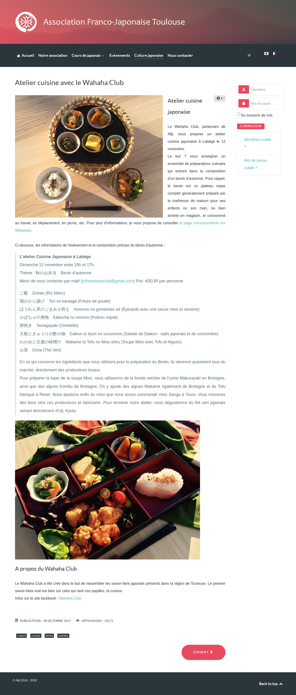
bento (49, 635)
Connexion (251, 126)
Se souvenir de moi (256, 115)
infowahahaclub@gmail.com (107, 281)
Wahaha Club (70, 598)
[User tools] (219, 98)
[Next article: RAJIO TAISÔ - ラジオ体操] (203, 652)
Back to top (271, 684)
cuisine (35, 635)
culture (21, 635)
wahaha (63, 635)
